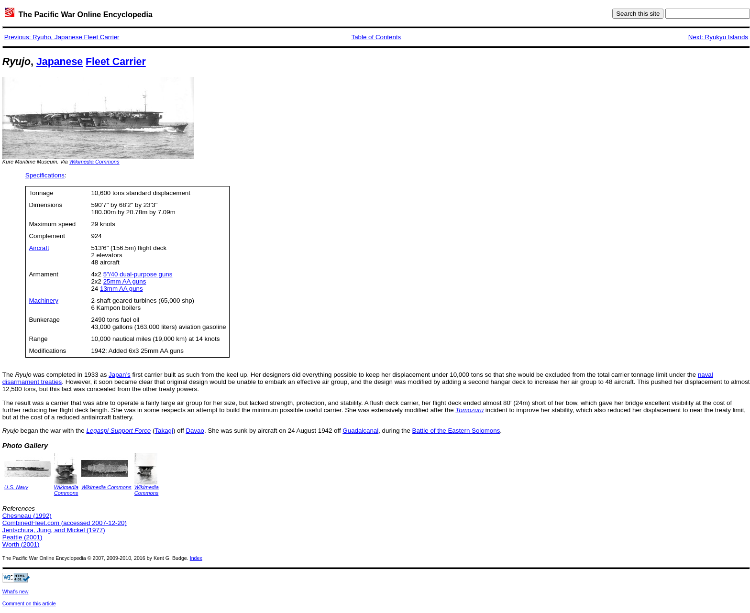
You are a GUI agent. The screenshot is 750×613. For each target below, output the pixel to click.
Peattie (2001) (22, 537)
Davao (195, 430)
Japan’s (120, 374)
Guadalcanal (360, 430)
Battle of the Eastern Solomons (456, 430)
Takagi (163, 430)
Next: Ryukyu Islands (718, 37)
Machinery (43, 300)
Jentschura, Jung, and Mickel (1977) (53, 530)
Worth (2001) (21, 544)
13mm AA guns (121, 288)
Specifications (45, 175)
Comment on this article (29, 603)
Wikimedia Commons (94, 161)
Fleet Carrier (116, 61)
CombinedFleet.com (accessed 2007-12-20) (64, 522)
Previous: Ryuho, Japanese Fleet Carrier (62, 37)
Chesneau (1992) (27, 515)
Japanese (59, 61)
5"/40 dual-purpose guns (138, 274)
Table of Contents (376, 37)
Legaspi (97, 430)
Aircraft (39, 248)
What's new (15, 591)
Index (196, 558)
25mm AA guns (124, 281)
